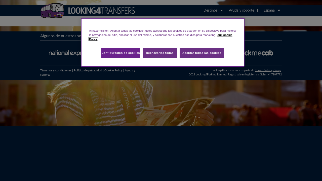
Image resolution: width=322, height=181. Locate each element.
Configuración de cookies (120, 52)
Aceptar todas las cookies (201, 52)
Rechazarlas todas (160, 52)
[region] (163, 42)
